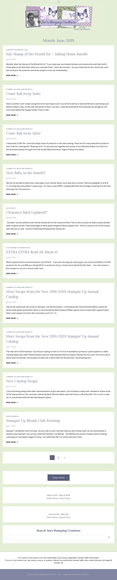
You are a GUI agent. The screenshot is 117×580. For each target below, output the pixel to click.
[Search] (109, 537)
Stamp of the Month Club (17, 50)
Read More (12, 75)
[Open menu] (58, 2)
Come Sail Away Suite (23, 93)
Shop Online (64, 498)
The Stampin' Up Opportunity (18, 248)
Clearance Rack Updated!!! (26, 212)
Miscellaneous (12, 416)
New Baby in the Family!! (25, 173)
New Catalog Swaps (22, 381)
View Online (52, 498)
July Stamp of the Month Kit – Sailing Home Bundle (47, 54)
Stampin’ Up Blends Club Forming (33, 420)
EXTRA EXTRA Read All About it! (32, 252)
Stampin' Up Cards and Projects (19, 89)
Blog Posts (11, 208)
